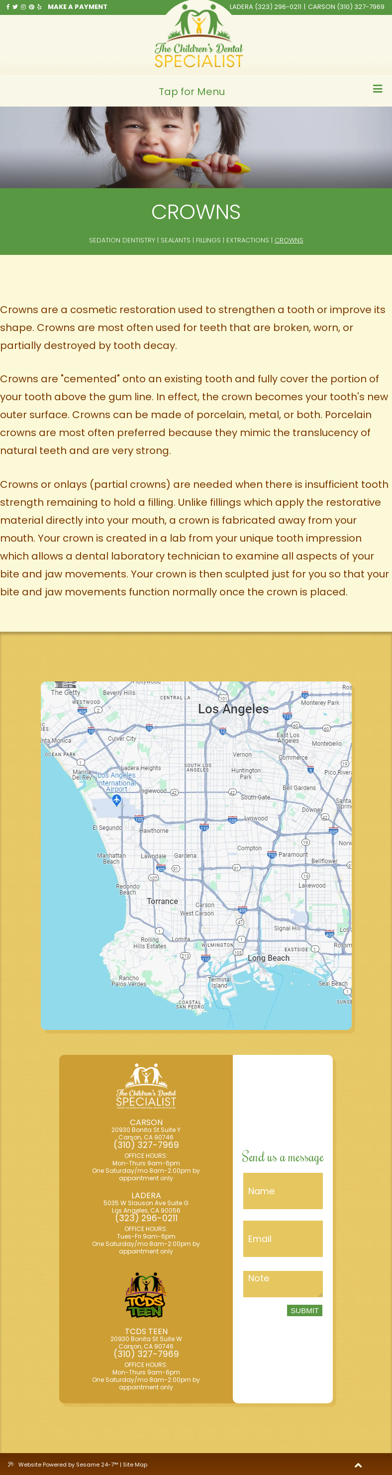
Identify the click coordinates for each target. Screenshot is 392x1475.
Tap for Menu (271, 91)
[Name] (283, 1191)
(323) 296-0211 (278, 6)
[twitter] (15, 7)
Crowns (289, 240)
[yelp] (39, 7)
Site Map (135, 1465)
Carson (321, 6)
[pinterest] (31, 7)
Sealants (176, 240)
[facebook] (7, 7)
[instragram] (23, 7)
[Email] (283, 1239)
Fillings (208, 240)
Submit (305, 1310)
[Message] (283, 1284)
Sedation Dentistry (122, 240)
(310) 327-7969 (361, 6)
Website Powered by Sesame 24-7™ (64, 1465)
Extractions (247, 240)
